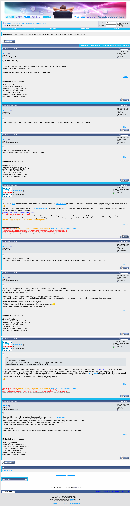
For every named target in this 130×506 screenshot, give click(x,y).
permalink (124, 49)
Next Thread (71, 475)
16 (72, 504)
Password (102, 25)
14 (68, 504)
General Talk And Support (38, 23)
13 (66, 504)
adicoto (6, 110)
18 (76, 504)
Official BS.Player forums (12, 23)
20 (80, 504)
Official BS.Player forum (111, 491)
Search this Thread (108, 45)
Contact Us (98, 491)
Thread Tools (94, 45)
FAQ (33, 28)
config (8, 470)
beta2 (4, 470)
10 (60, 504)
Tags (3, 467)
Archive (123, 491)
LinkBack (83, 45)
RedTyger (73, 500)
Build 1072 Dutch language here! (63, 228)
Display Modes (122, 45)
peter (5, 53)
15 (70, 504)
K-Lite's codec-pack (40, 208)
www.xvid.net (61, 204)
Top (128, 491)
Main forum (25, 23)
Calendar (53, 28)
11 (62, 504)
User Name (102, 23)
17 (74, 504)
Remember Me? (123, 23)
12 (64, 504)
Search (116, 28)
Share (125, 77)
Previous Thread (61, 475)
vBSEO (71, 499)
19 (78, 504)
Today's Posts (84, 28)
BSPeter (17, 190)
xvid (12, 470)
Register (13, 28)
